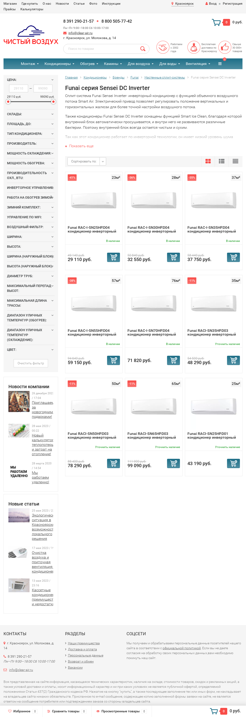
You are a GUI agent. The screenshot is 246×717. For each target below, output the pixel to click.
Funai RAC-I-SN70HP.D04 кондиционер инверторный (151, 332)
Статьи (79, 3)
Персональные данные (85, 655)
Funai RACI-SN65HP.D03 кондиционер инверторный (151, 435)
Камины (111, 63)
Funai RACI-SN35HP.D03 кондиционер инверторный (211, 332)
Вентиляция (196, 63)
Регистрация (232, 3)
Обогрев (87, 63)
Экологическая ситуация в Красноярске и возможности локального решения (45, 527)
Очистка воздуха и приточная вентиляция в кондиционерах (45, 562)
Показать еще (79, 146)
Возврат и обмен (81, 661)
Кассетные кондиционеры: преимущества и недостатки (45, 597)
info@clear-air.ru (80, 33)
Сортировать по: (84, 161)
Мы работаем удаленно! (40, 477)
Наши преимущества (84, 643)
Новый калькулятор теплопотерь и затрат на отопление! (43, 444)
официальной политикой (182, 648)
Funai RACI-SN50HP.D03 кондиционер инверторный (92, 435)
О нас (47, 3)
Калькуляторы (31, 9)
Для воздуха (139, 63)
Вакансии (75, 667)
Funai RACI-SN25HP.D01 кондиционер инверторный (211, 435)
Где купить (30, 3)
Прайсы (10, 9)
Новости (62, 3)
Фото (93, 3)
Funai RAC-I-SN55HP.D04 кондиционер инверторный (92, 332)
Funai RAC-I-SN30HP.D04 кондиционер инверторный (151, 229)
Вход (210, 3)
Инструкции (111, 3)
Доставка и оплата (82, 649)
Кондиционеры (58, 63)
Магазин (10, 3)
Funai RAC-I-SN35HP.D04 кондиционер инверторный (211, 229)
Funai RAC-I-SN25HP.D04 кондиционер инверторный (92, 229)
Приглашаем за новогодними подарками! (43, 409)
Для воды (167, 63)
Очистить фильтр (31, 363)
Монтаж (28, 63)
